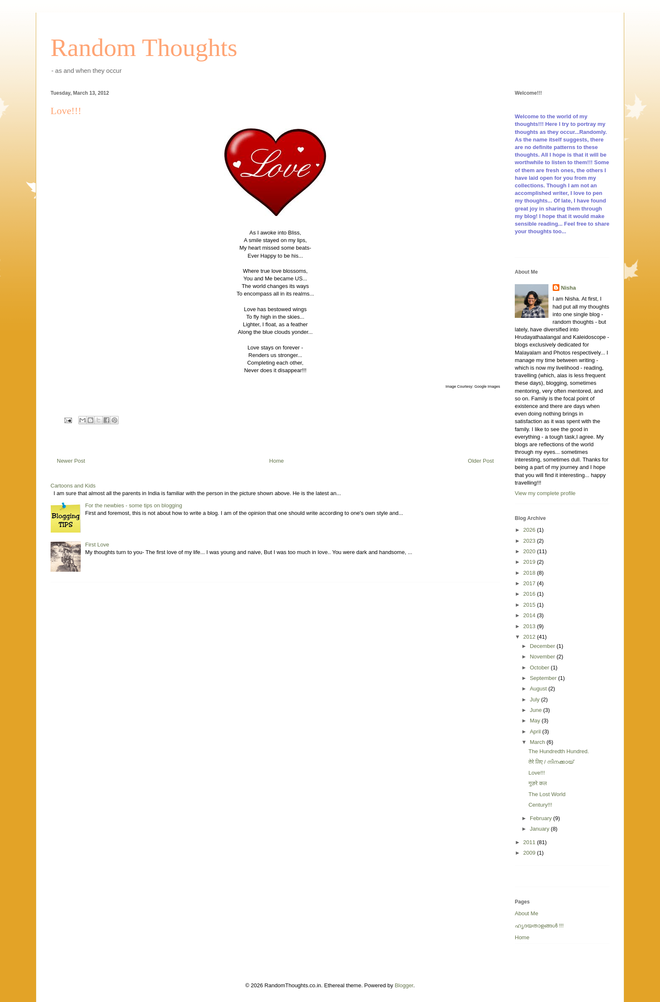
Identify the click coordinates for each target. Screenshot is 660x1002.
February (542, 818)
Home (276, 461)
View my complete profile (545, 493)
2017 (530, 583)
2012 (530, 637)
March (538, 742)
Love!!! (536, 773)
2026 (530, 530)
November (543, 656)
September (544, 678)
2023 (530, 541)
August (539, 688)
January (540, 829)
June (536, 710)
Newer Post (71, 461)
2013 (530, 626)
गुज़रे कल (537, 783)
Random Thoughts (144, 47)
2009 (530, 853)
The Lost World (546, 794)
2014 (530, 615)
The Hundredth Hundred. (558, 751)
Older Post (481, 461)
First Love (97, 544)
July (535, 699)
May (536, 720)
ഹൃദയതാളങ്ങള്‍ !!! (539, 925)
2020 (530, 551)
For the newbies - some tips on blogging (133, 505)
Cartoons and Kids (73, 485)
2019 (530, 562)
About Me (526, 913)
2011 (530, 842)
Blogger (404, 985)
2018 (530, 573)
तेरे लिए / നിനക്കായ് (550, 762)
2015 (530, 605)
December (543, 646)
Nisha (568, 288)
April (536, 731)
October (540, 667)
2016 (530, 594)
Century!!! (540, 805)
